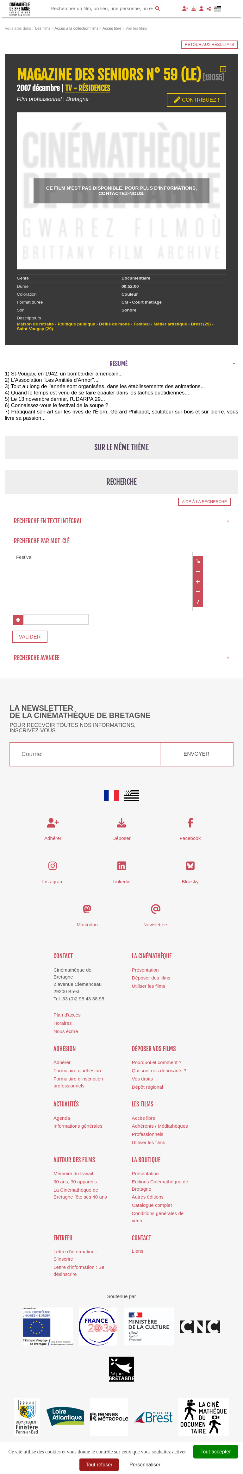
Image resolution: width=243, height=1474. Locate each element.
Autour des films (74, 1161)
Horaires (62, 1024)
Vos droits (142, 1080)
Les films (142, 1106)
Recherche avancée (121, 659)
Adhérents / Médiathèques (160, 1127)
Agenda (61, 1119)
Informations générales (78, 1127)
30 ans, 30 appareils (75, 1183)
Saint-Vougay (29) (35, 328)
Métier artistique (170, 324)
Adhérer (62, 1064)
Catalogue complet (152, 1206)
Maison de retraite (35, 324)
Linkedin (122, 883)
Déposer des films (151, 979)
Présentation (145, 971)
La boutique (146, 1161)
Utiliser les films (148, 987)
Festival (103, 558)
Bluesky (190, 883)
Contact (63, 957)
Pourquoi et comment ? (157, 1064)
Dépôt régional (147, 1088)
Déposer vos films (154, 1050)
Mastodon (87, 926)
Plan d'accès (67, 1016)
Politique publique (76, 324)
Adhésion (64, 1050)
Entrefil (63, 1240)
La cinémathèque (152, 957)
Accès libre (143, 1119)
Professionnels (148, 1135)
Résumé (118, 364)
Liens (137, 1253)
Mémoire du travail (73, 1175)
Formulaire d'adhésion (77, 1072)
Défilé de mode (114, 324)
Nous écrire (65, 1033)
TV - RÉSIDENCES (87, 88)
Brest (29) (201, 324)
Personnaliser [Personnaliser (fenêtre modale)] (144, 1464)
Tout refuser (99, 1464)
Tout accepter (215, 1451)
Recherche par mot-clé (121, 541)
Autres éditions (148, 1198)
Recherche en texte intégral (121, 521)
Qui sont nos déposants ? (159, 1072)
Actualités (66, 1106)
